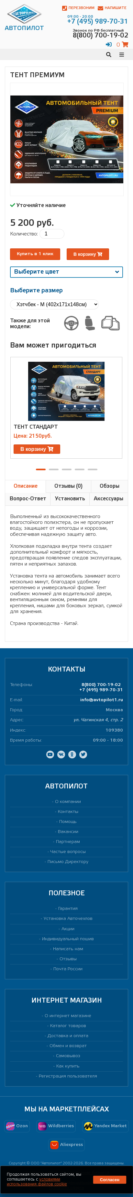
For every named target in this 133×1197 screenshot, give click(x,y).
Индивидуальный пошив (68, 939)
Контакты (68, 812)
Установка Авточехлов (68, 919)
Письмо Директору (68, 862)
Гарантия (68, 909)
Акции (67, 929)
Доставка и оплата (68, 1036)
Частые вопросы (68, 852)
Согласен (109, 1179)
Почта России (68, 969)
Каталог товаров (68, 1026)
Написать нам (68, 949)
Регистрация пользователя (68, 1076)
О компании (68, 802)
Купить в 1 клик (35, 254)
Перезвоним (78, 8)
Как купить (68, 1066)
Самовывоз (68, 1056)
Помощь (68, 822)
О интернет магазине (68, 1016)
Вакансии (68, 832)
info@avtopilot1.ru (101, 700)
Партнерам (68, 842)
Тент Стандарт (36, 427)
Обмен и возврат (68, 1046)
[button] (41, 469)
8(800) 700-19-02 (101, 685)
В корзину (87, 254)
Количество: (24, 234)
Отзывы (68, 959)
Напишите (112, 8)
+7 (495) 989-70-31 (101, 690)
